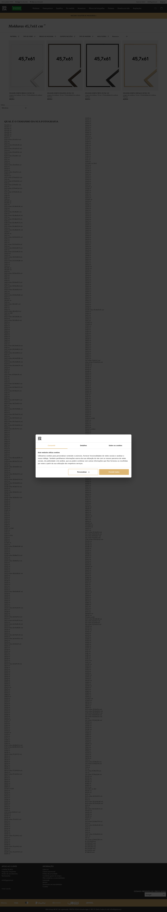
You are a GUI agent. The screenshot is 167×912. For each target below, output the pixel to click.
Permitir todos (114, 472)
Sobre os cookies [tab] (115, 445)
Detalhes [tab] (83, 445)
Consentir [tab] (51, 445)
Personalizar (83, 472)
